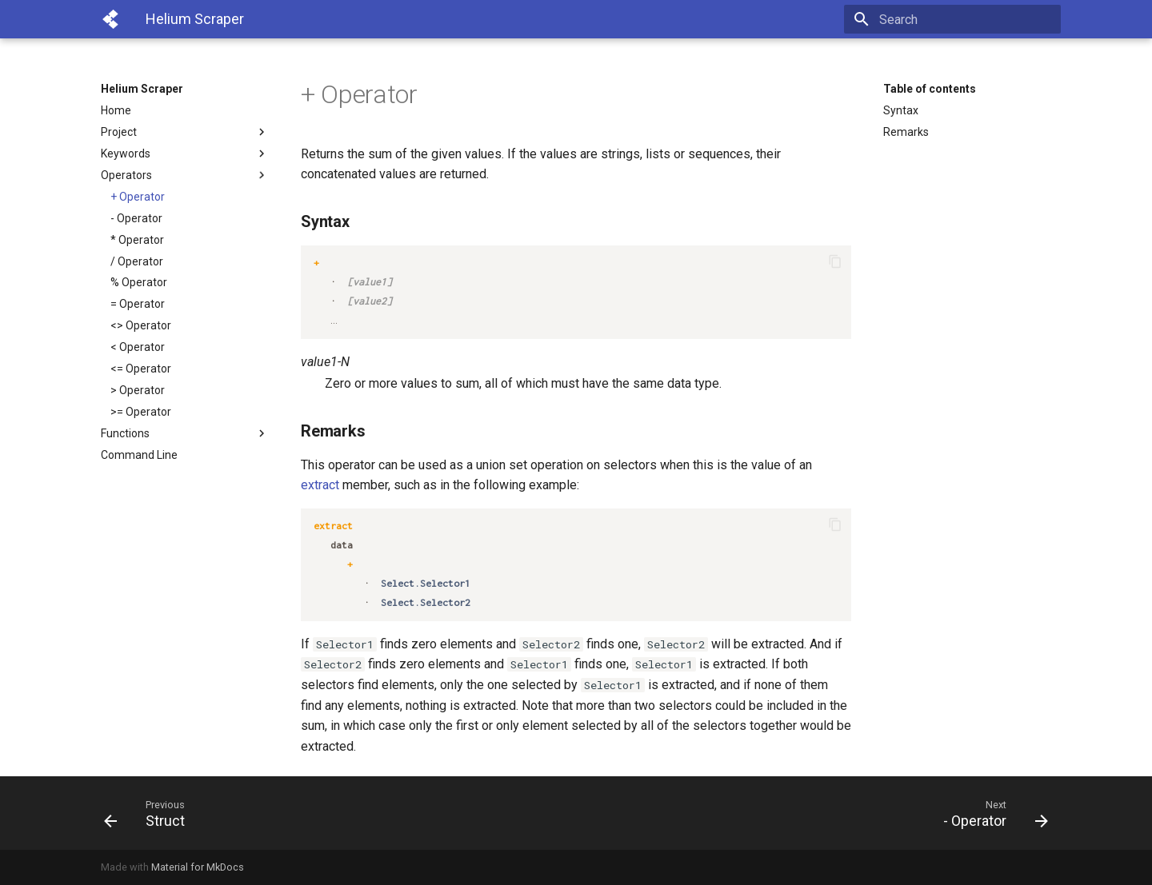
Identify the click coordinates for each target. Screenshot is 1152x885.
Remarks (906, 132)
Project (185, 132)
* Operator (137, 239)
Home (116, 110)
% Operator (138, 282)
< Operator (137, 347)
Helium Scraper (142, 88)
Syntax (900, 110)
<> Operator (140, 325)
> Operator (137, 390)
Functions (185, 433)
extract (320, 484)
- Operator (136, 218)
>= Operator (140, 411)
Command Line (139, 454)
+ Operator (137, 196)
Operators (185, 175)
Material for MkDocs (197, 867)
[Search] (967, 19)
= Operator (137, 303)
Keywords (185, 153)
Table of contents (929, 88)
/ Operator (136, 261)
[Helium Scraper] (110, 19)
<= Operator (140, 368)
